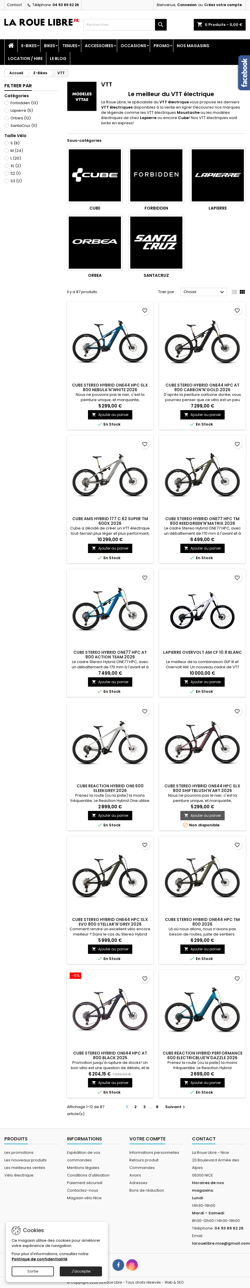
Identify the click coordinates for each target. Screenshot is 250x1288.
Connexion (187, 4)
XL (15, 166)
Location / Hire (25, 58)
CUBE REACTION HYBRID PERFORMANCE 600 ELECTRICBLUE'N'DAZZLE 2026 (202, 1055)
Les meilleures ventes (24, 1167)
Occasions (133, 46)
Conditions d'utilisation (88, 1175)
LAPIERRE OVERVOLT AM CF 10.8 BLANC (202, 652)
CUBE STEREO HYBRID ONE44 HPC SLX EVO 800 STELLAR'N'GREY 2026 (110, 922)
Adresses (138, 1183)
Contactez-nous (82, 1190)
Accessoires (99, 46)
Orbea (20, 118)
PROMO (162, 46)
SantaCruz (23, 125)
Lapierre (21, 110)
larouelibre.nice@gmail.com (221, 1243)
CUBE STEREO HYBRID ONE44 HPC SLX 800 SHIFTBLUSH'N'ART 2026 (202, 788)
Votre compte (147, 1138)
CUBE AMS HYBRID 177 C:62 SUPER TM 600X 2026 (110, 521)
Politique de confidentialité (39, 1259)
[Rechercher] (125, 25)
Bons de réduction (146, 1190)
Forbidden (24, 103)
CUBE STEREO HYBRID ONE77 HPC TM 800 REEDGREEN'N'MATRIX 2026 (202, 521)
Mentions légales (83, 1167)
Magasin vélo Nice (84, 1198)
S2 (15, 173)
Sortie (32, 1271)
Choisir (205, 292)
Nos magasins (193, 46)
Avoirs (135, 1175)
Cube (94, 208)
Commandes (142, 1167)
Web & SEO (174, 1282)
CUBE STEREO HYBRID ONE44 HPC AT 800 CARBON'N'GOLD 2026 (203, 387)
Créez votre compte (223, 4)
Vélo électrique (19, 1175)
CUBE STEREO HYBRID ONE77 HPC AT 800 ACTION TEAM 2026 (110, 654)
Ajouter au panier (110, 414)
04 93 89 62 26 (65, 4)
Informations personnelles (154, 1152)
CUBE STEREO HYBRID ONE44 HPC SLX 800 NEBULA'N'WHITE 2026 (110, 387)
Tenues (70, 46)
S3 (16, 181)
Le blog (58, 58)
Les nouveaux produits (25, 1160)
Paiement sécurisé (85, 1183)
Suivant (175, 1107)
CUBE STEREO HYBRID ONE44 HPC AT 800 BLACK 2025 (110, 1055)
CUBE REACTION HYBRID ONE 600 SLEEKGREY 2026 (110, 788)
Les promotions (19, 1152)
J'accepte (81, 1271)
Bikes (49, 46)
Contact (14, 4)
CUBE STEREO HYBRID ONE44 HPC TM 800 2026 (202, 922)
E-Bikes (29, 46)
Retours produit (144, 1160)
